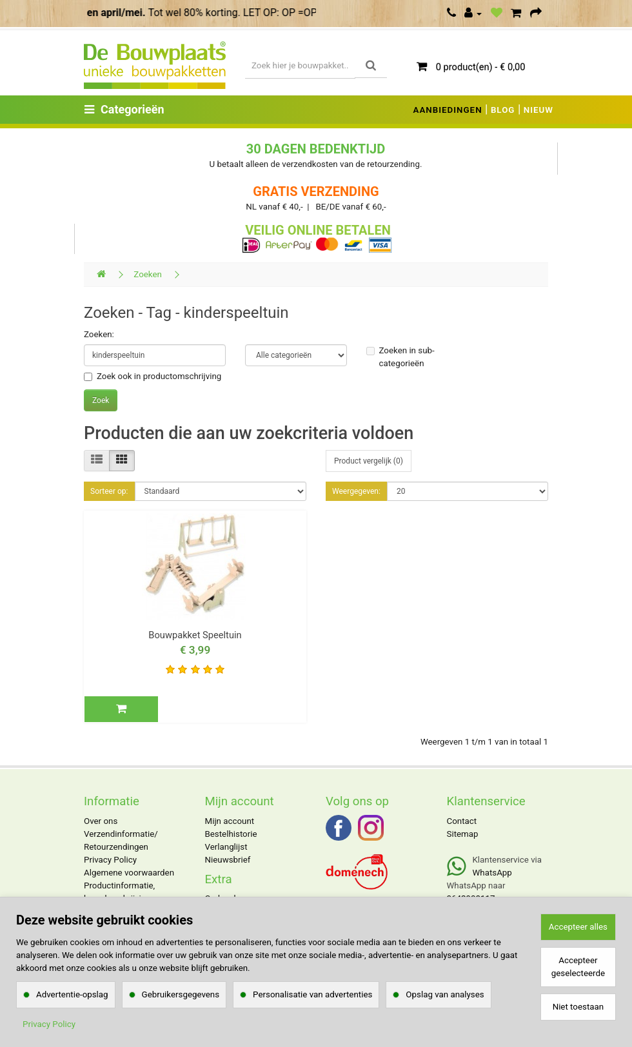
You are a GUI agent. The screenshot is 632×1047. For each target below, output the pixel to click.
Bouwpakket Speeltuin (194, 635)
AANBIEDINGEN (447, 110)
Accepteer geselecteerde (578, 966)
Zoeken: (99, 334)
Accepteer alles (578, 927)
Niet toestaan (578, 1007)
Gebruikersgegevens (181, 994)
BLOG (503, 110)
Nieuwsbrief (228, 860)
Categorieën (124, 109)
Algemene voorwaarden (129, 872)
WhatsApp (492, 872)
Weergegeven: (356, 491)
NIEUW (538, 110)
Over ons (100, 821)
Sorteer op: (109, 491)
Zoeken (147, 274)
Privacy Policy (110, 860)
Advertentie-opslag (72, 994)
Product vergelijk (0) (368, 460)
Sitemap (463, 834)
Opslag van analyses (445, 994)
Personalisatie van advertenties (312, 994)
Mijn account (230, 821)
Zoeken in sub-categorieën (400, 357)
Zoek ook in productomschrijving (152, 376)
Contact (462, 821)
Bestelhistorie (231, 834)
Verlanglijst (226, 847)
